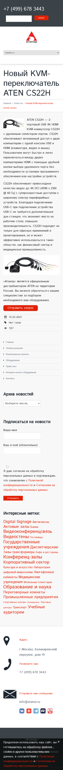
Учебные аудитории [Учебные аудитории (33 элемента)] (24, 609)
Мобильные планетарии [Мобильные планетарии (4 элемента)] (38, 582)
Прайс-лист (11, 366)
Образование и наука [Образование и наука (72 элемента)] (27, 587)
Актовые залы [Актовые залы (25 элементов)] (16, 526)
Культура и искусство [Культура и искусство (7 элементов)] (18, 567)
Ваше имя (31, 433)
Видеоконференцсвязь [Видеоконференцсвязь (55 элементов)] (27, 531)
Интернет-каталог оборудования (21, 372)
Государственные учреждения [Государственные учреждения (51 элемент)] (21, 544)
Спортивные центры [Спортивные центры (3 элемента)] (14, 602)
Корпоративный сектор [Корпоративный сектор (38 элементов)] (26, 562)
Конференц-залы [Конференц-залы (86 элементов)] (22, 557)
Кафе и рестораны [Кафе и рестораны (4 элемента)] (47, 552)
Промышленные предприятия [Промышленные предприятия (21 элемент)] (30, 597)
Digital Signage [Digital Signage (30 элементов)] (17, 522)
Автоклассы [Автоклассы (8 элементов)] (40, 522)
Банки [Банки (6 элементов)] (34, 527)
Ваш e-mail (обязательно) (31, 448)
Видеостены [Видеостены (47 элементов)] (16, 537)
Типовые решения (14, 348)
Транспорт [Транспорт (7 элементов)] (20, 607)
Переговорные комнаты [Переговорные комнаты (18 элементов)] (24, 592)
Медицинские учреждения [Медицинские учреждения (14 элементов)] (21, 580)
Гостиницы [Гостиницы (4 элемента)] (36, 537)
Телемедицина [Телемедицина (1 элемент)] (33, 602)
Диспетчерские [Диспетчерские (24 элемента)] (44, 547)
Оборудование (13, 360)
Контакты (10, 378)
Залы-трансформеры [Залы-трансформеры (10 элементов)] (19, 552)
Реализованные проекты (17, 354)
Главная (7, 103)
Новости (18, 103)
